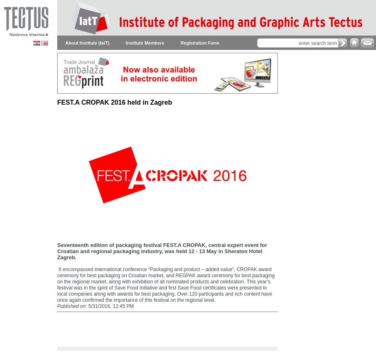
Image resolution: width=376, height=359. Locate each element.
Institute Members (145, 42)
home (354, 42)
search (342, 42)
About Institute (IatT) (87, 42)
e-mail (367, 42)
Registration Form (200, 42)
